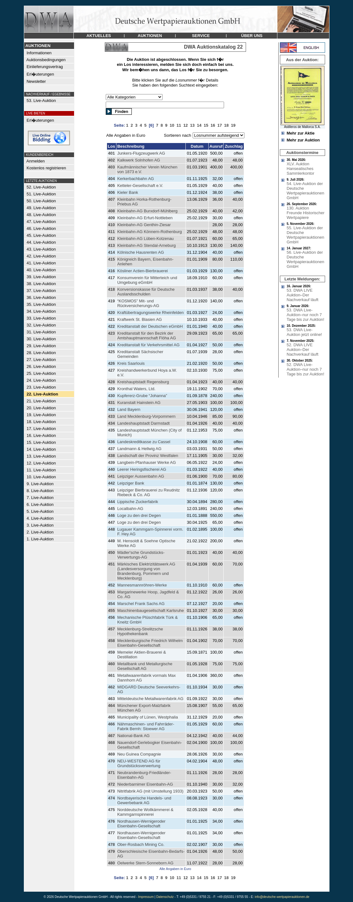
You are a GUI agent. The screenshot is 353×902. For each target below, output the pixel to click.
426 (111, 363)
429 (111, 388)
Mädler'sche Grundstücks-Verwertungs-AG (141, 555)
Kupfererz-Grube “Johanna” (142, 395)
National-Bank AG (133, 735)
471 (111, 772)
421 (111, 319)
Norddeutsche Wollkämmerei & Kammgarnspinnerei (145, 812)
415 (111, 259)
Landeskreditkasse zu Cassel (143, 441)
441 (111, 476)
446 (111, 515)
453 (111, 592)
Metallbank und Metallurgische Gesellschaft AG (145, 666)
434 (111, 423)
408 (111, 211)
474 (111, 798)
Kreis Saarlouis (131, 363)
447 (111, 522)
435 (111, 430)
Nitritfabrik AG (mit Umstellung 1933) (150, 791)
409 (111, 217)
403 (111, 167)
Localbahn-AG (130, 508)
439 (111, 462)
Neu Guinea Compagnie (139, 754)
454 (111, 603)
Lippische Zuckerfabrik (137, 501)
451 (111, 564)
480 (111, 863)
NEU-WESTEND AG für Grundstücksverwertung (138, 763)
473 (111, 791)
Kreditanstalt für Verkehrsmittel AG (148, 344)
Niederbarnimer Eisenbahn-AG (145, 784)
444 (111, 501)
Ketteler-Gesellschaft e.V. (140, 185)
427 (111, 370)
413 (111, 245)
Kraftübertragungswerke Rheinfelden (150, 312)
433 (111, 416)
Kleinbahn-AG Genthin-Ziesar (144, 224)
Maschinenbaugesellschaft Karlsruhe (150, 610)
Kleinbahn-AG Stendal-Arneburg (146, 245)
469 (111, 754)
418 (111, 289)
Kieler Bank (127, 192)
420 (111, 312)
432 (111, 409)
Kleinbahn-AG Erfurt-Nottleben (145, 217)
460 (111, 663)
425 (111, 351)
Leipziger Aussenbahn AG (140, 476)
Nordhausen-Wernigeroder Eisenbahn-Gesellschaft (141, 823)
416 (111, 270)
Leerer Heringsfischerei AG (141, 469)
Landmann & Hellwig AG (139, 448)
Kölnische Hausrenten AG (140, 252)
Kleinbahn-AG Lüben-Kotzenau (145, 238)
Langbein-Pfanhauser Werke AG (146, 462)
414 (111, 252)
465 (111, 717)
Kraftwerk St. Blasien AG (139, 319)
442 (111, 483)
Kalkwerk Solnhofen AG (138, 160)
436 (111, 441)
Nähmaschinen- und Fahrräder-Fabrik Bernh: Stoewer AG (145, 726)
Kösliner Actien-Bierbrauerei (142, 270)
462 (111, 687)
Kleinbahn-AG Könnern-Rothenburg (149, 231)
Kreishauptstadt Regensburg (143, 381)
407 (111, 199)
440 (111, 469)
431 (111, 402)
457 (111, 629)
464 (111, 705)
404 (111, 178)
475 (111, 809)
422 (111, 326)
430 (111, 395)
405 (111, 185)
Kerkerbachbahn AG (135, 178)
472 (111, 784)
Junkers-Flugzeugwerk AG (141, 153)
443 (111, 490)
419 (111, 301)
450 (111, 552)
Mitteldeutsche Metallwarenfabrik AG (150, 698)
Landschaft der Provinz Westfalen (147, 455)
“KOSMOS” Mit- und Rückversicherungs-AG (138, 303)
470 (111, 761)
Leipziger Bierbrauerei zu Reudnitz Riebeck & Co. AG (148, 492)
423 (111, 333)
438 (111, 455)
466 (111, 724)
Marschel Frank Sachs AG (141, 603)
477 (111, 832)
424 (111, 344)
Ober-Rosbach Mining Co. (140, 844)
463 (111, 698)
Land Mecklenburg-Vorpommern (146, 416)
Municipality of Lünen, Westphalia (147, 717)
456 (111, 617)
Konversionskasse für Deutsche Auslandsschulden (146, 291)
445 (111, 508)
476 (111, 821)
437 (111, 448)
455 (111, 610)
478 (111, 844)
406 (111, 192)
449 (111, 541)
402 (111, 160)
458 (111, 640)
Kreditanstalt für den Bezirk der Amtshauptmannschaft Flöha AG (146, 335)
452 (111, 585)
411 (111, 231)
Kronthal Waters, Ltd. (136, 388)
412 (111, 238)
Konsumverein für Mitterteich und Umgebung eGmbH (147, 280)
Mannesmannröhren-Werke (142, 585)
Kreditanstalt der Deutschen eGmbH (150, 326)
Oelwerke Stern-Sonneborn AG (145, 863)
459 (111, 652)
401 (111, 153)
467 (111, 735)
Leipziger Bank (130, 483)
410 (111, 224)
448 (111, 529)
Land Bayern (129, 409)
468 (111, 742)
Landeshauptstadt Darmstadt (143, 423)
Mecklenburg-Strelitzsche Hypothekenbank (140, 631)
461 (111, 675)
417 (111, 277)
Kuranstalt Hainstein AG (139, 402)
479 (111, 851)
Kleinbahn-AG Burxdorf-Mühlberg (147, 211)
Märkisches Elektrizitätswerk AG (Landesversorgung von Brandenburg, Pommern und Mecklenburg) (146, 571)
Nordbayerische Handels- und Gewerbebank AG (144, 800)
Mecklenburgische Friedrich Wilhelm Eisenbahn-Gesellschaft (150, 643)
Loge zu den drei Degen (139, 515)
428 (111, 381)
